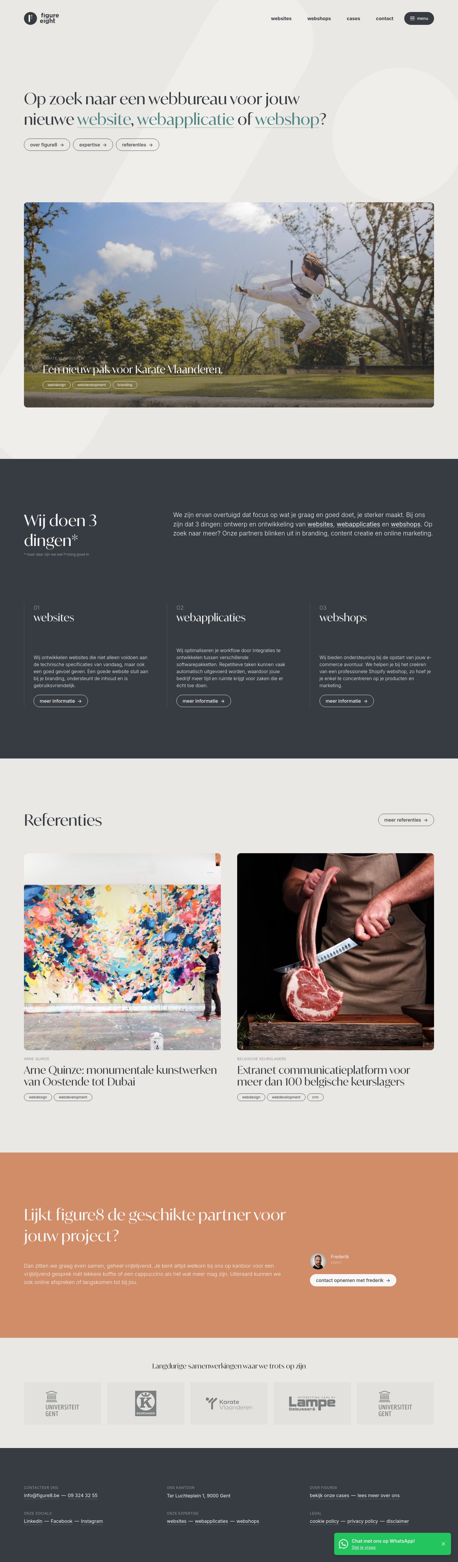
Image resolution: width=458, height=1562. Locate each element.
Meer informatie (61, 701)
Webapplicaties (211, 1521)
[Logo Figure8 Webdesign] (41, 18)
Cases (353, 18)
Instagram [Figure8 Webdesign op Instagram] (92, 1521)
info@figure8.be (41, 1495)
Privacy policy (362, 1521)
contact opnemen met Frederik (353, 1280)
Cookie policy (324, 1521)
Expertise (93, 145)
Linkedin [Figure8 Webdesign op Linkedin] (33, 1521)
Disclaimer (397, 1521)
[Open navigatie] (419, 18)
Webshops (319, 18)
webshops (406, 524)
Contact (384, 18)
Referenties (137, 145)
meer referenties (406, 820)
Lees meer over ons (379, 1495)
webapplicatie (185, 119)
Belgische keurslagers (261, 1059)
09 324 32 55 (83, 1495)
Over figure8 (47, 145)
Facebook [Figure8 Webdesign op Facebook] (61, 1521)
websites (320, 524)
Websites (281, 18)
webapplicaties (358, 524)
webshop (287, 119)
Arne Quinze (36, 1059)
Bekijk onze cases (329, 1495)
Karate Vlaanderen (63, 358)
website (104, 119)
